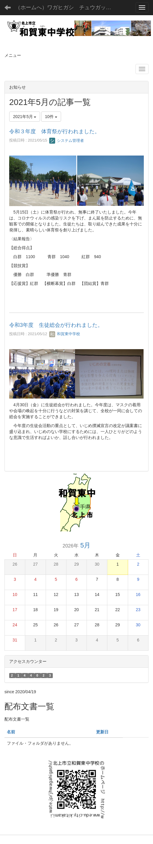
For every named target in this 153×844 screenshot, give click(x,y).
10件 (51, 116)
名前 (11, 732)
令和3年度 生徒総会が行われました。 (56, 325)
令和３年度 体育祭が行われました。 (54, 131)
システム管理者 (66, 140)
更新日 (102, 732)
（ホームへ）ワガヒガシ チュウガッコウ (66, 7)
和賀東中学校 (64, 334)
